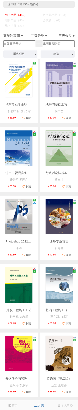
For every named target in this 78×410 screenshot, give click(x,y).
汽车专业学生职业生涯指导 (24, 104)
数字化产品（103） (54, 15)
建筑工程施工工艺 (18, 310)
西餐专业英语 (59, 241)
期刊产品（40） (14, 20)
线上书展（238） (14, 25)
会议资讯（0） (51, 20)
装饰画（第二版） (59, 378)
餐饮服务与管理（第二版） (24, 378)
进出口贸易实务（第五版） (24, 173)
